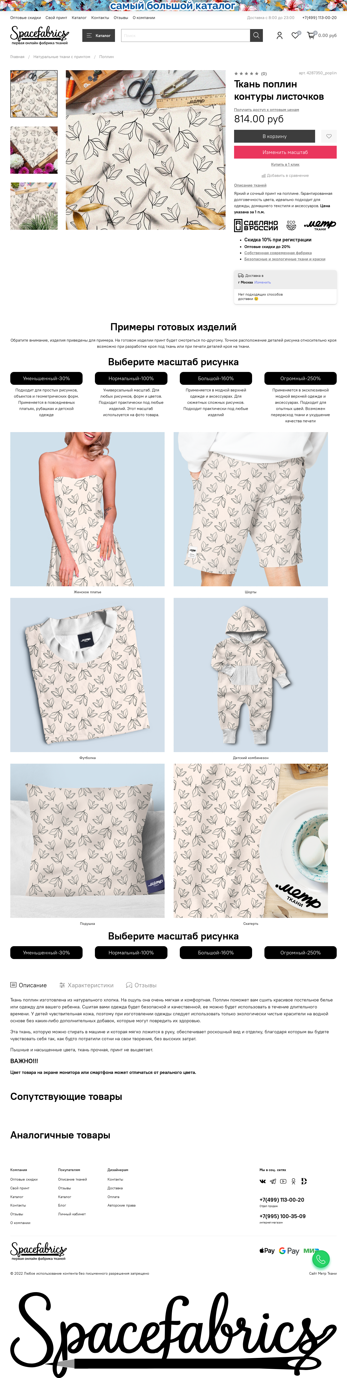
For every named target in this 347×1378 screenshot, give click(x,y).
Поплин (106, 56)
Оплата (113, 1196)
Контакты (100, 17)
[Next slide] (34, 223)
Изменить (262, 282)
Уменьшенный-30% (46, 378)
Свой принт (56, 17)
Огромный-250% (300, 378)
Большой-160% (216, 378)
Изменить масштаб (285, 152)
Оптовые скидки (25, 17)
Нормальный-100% (131, 378)
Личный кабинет (72, 1214)
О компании (144, 17)
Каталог (79, 17)
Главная (17, 56)
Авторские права (122, 1205)
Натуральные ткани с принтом (61, 56)
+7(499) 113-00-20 (319, 17)
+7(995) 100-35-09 (283, 1216)
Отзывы (121, 17)
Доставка (115, 1188)
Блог (62, 1205)
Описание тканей (72, 1179)
